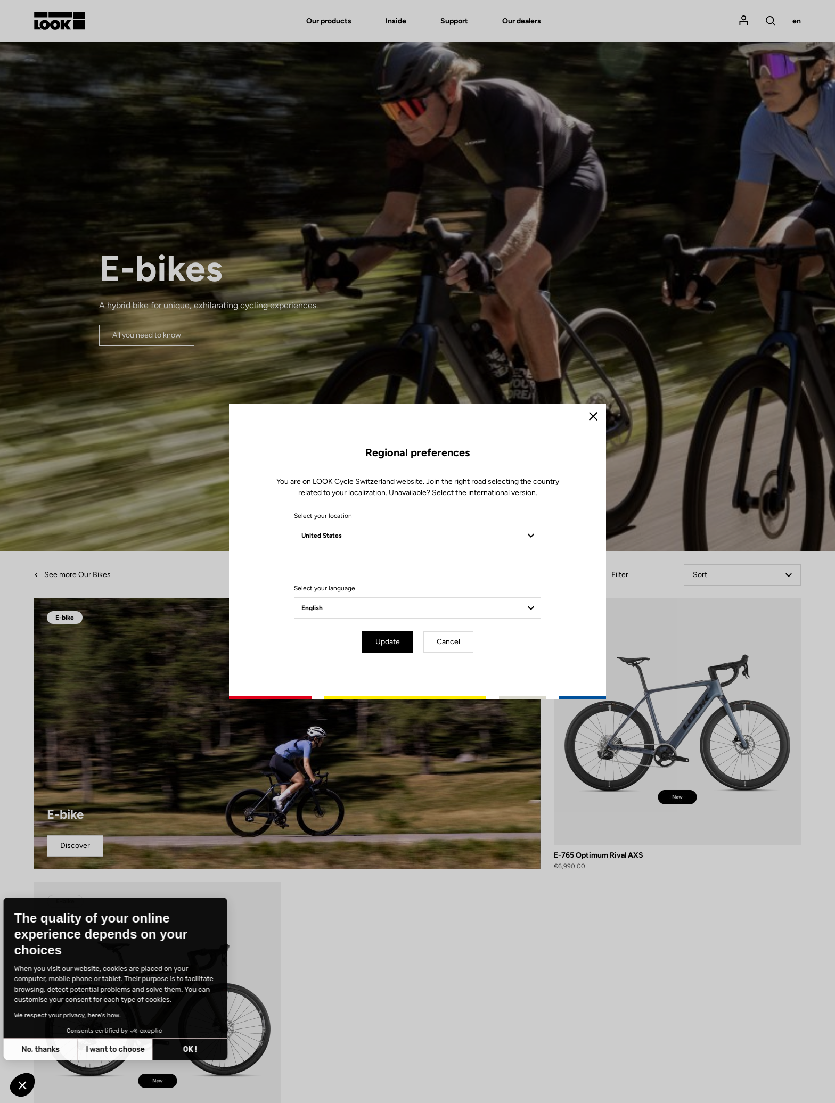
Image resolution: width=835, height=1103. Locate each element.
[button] (22, 1085)
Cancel (448, 641)
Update (387, 641)
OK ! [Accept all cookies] (105, 1049)
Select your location (323, 516)
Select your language (324, 588)
